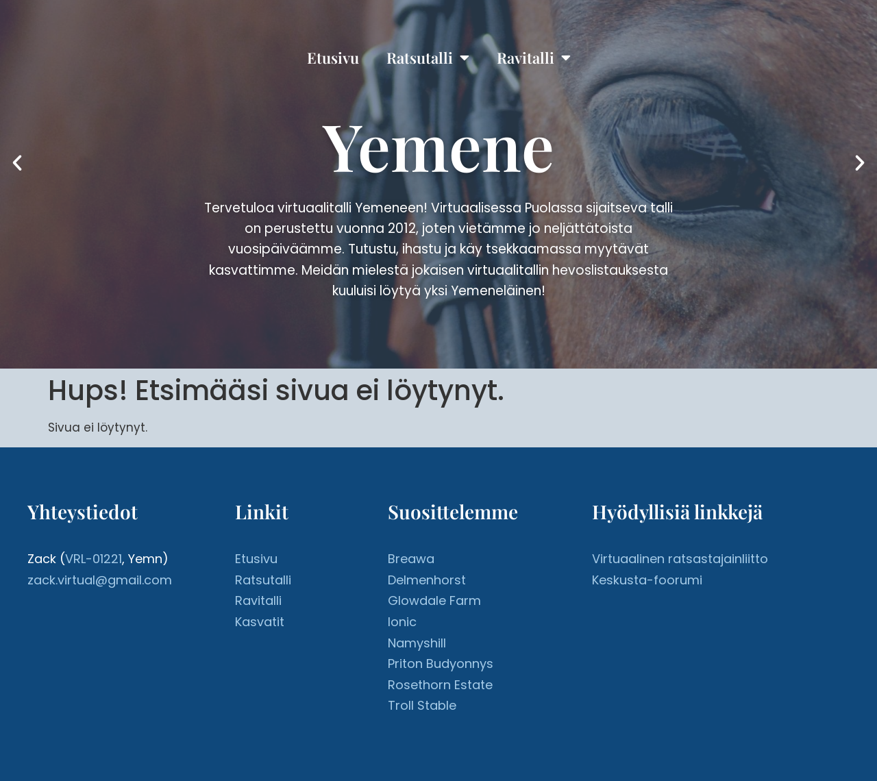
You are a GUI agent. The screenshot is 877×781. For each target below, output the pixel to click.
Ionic (402, 621)
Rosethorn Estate (440, 684)
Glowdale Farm (434, 600)
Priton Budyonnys (440, 663)
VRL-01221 (93, 558)
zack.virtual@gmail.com (99, 579)
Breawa (411, 558)
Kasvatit (259, 621)
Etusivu (333, 57)
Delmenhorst (427, 579)
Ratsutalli (427, 57)
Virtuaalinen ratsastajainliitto (680, 558)
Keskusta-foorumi (647, 579)
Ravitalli (534, 57)
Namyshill (417, 643)
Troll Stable (422, 705)
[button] (17, 163)
